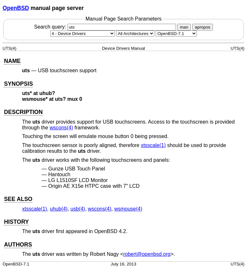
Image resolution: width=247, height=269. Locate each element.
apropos (202, 27)
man (184, 27)
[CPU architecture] (135, 33)
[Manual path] (176, 33)
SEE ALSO (18, 199)
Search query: (106, 27)
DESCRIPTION (23, 112)
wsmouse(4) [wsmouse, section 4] (128, 209)
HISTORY (16, 222)
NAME (12, 61)
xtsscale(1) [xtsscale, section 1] (153, 145)
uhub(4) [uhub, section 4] (59, 209)
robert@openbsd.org (146, 254)
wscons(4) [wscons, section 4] (61, 127)
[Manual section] (82, 33)
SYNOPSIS (18, 84)
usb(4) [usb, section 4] (77, 209)
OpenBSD (16, 8)
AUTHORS (18, 244)
